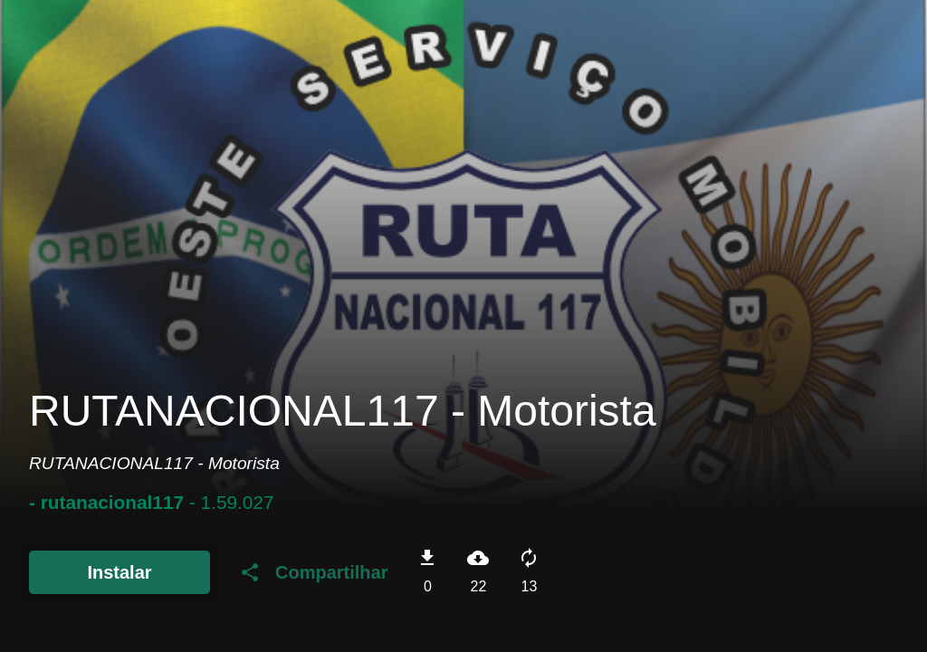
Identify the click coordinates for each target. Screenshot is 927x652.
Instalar (119, 572)
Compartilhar (313, 572)
